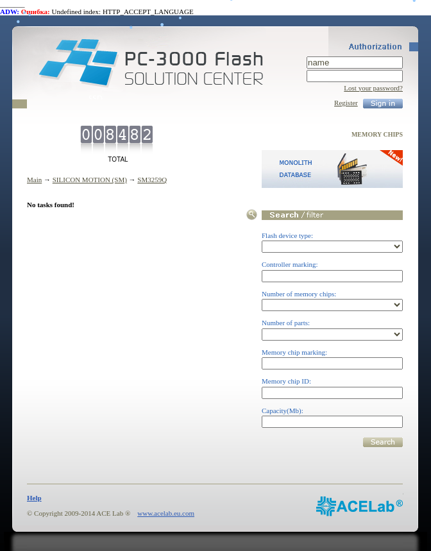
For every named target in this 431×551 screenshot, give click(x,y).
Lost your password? (373, 88)
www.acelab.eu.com (165, 513)
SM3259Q (152, 179)
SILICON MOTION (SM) (90, 179)
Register (346, 102)
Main (34, 179)
